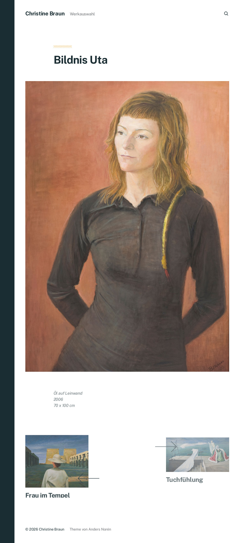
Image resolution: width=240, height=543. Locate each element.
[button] (7, 271)
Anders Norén (99, 529)
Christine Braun (44, 13)
